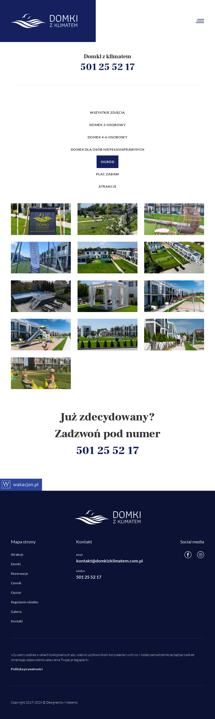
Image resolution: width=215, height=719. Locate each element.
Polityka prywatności (27, 669)
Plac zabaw (107, 174)
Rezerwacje (19, 573)
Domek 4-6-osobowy (108, 137)
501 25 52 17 (107, 67)
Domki (16, 564)
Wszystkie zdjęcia (107, 112)
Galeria (16, 611)
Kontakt (17, 621)
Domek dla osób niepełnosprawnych (107, 149)
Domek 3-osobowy (107, 125)
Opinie (16, 592)
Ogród (107, 162)
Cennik (16, 583)
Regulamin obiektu (24, 602)
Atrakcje (107, 186)
